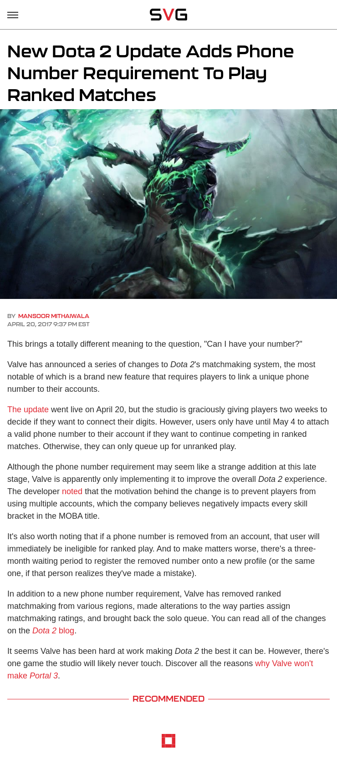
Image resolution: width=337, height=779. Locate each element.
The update (28, 409)
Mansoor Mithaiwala (53, 316)
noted (72, 491)
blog (53, 630)
